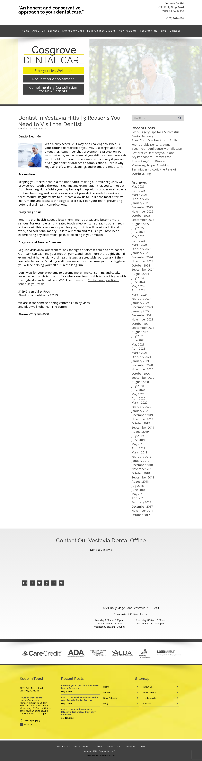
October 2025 (141, 215)
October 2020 (141, 373)
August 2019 (140, 432)
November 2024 (142, 261)
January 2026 (140, 203)
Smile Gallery (149, 692)
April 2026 (138, 191)
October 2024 (141, 265)
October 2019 (141, 423)
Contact (175, 30)
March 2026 (139, 195)
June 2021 (138, 340)
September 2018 (143, 477)
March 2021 (139, 353)
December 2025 (142, 207)
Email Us (28, 724)
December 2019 (142, 415)
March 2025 (139, 245)
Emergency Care (73, 30)
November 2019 (142, 419)
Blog (163, 30)
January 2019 (140, 461)
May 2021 (138, 344)
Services (53, 30)
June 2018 (138, 490)
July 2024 (138, 278)
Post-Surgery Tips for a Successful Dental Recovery (80, 686)
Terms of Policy (113, 746)
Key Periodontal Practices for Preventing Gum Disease (151, 159)
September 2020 (143, 378)
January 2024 (140, 303)
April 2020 (138, 398)
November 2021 (142, 319)
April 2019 (138, 448)
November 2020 (142, 369)
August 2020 (140, 382)
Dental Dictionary (82, 746)
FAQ (143, 746)
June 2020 (138, 390)
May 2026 (138, 186)
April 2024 (138, 290)
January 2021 (140, 361)
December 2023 (142, 307)
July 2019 (138, 436)
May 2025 (138, 236)
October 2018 (141, 473)
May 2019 (138, 444)
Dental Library (63, 746)
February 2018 (141, 502)
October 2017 (141, 515)
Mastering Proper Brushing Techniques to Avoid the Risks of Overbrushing (154, 169)
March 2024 (139, 294)
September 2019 (143, 427)
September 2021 (143, 328)
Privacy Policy (131, 746)
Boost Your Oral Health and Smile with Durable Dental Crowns (154, 142)
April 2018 (138, 498)
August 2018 (140, 481)
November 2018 (142, 469)
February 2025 (141, 249)
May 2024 (138, 286)
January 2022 (140, 311)
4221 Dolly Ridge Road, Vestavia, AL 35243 (131, 608)
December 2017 (142, 506)
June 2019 (138, 440)
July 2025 (138, 228)
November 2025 (142, 211)
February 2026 (141, 199)
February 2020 (141, 407)
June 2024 (138, 282)
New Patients (128, 30)
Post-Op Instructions (101, 30)
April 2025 (138, 241)
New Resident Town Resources (101, 755)
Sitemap (98, 746)
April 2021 (138, 348)
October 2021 (141, 324)
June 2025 (138, 232)
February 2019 (141, 457)
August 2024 (140, 274)
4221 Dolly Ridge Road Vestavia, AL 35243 (171, 9)
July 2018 (138, 486)
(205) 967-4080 (175, 18)
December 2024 (142, 257)
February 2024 (141, 299)
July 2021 (138, 336)
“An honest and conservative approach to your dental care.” (51, 10)
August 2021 (140, 332)
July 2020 (138, 386)
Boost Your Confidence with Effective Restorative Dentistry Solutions (157, 151)
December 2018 (142, 465)
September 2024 (143, 269)
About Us (39, 30)
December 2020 (142, 365)
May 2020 (138, 394)
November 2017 (142, 511)
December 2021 (142, 315)
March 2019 (139, 452)
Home (25, 30)
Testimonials (148, 30)
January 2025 (140, 253)
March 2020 (139, 402)
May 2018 (138, 494)
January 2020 (140, 411)
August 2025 (140, 224)
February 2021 (141, 357)
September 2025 (143, 220)
